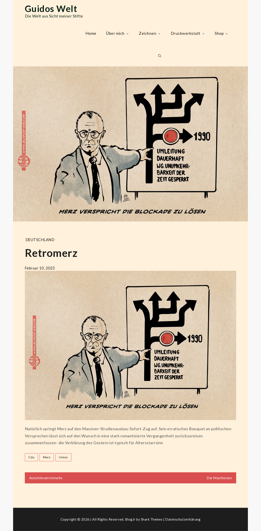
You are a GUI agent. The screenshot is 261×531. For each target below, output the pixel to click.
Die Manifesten (219, 478)
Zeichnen (150, 33)
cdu (31, 457)
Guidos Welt (51, 8)
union (63, 457)
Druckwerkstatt (188, 33)
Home (90, 33)
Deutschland (40, 239)
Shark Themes (152, 519)
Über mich (117, 33)
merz (46, 457)
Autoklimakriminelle (46, 478)
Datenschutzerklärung (182, 519)
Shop (221, 33)
